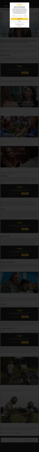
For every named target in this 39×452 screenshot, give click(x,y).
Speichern (19, 21)
